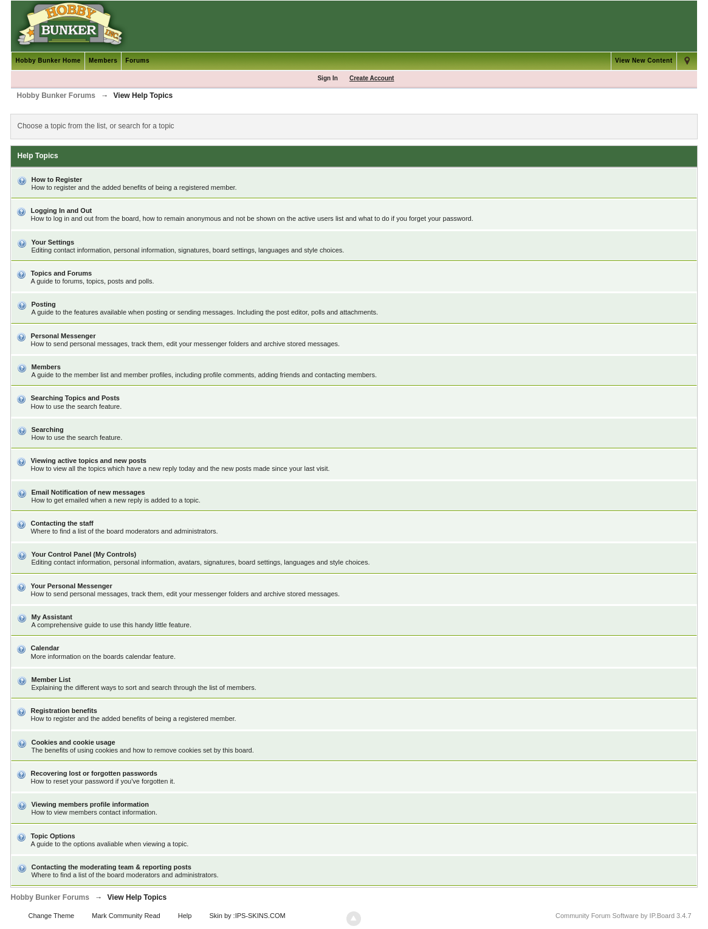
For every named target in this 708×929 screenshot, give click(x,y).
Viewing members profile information (90, 804)
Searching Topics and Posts (75, 398)
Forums (137, 60)
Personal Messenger (62, 335)
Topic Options (52, 836)
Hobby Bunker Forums (49, 897)
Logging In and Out (61, 210)
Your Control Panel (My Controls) (83, 554)
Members (103, 60)
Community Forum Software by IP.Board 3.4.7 (623, 915)
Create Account (371, 78)
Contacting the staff (61, 523)
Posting (43, 304)
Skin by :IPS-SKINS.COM (247, 915)
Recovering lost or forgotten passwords (93, 773)
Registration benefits (63, 710)
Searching (47, 429)
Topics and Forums (61, 273)
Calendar (44, 648)
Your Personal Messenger (71, 586)
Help (185, 915)
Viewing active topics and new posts (88, 460)
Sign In (327, 78)
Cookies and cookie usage (73, 742)
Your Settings (52, 242)
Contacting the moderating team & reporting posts (111, 867)
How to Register (56, 179)
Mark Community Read (126, 915)
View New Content (644, 60)
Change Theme (52, 915)
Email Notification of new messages (88, 492)
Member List (50, 679)
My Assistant (51, 617)
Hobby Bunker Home (47, 60)
